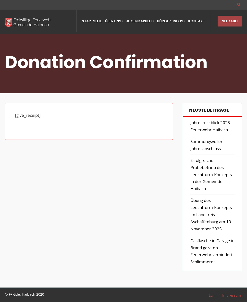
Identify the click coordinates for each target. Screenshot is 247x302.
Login (213, 295)
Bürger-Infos (170, 21)
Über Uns (113, 21)
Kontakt (196, 21)
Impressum (231, 295)
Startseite (92, 21)
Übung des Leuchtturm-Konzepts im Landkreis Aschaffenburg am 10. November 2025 (211, 214)
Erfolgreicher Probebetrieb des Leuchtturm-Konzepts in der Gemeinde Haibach (211, 175)
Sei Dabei (230, 21)
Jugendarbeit (139, 21)
